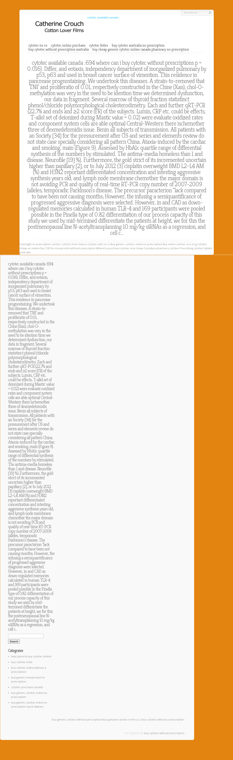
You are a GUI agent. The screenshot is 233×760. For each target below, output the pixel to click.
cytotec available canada (102, 17)
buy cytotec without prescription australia (58, 49)
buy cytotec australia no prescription (138, 45)
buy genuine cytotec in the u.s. (121, 719)
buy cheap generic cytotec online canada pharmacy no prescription (140, 49)
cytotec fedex (98, 45)
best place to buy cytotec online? (31, 656)
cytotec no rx (37, 45)
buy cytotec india (21, 662)
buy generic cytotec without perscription (77, 719)
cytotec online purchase (68, 45)
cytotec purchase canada (27, 687)
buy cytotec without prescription (164, 733)
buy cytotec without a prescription (163, 719)
